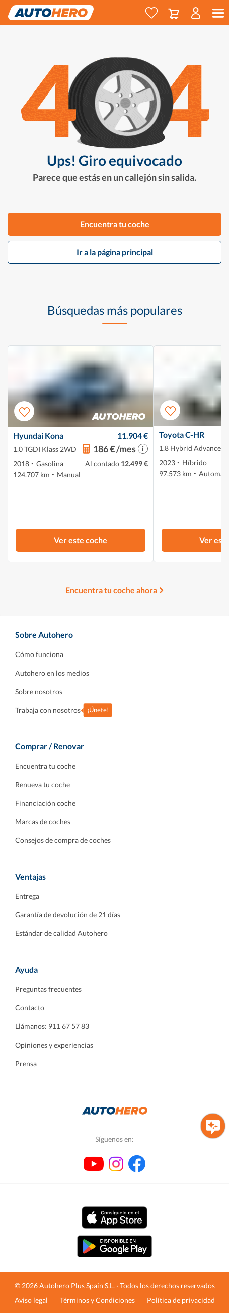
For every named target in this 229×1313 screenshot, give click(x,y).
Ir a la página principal (115, 252)
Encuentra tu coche (114, 224)
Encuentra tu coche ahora (111, 590)
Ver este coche (80, 540)
